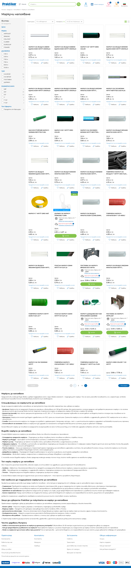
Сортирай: (30, 21)
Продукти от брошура (12, 109)
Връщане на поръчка (74, 553)
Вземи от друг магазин (66, 221)
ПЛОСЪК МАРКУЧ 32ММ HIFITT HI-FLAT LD (63, 315)
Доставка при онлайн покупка (77, 546)
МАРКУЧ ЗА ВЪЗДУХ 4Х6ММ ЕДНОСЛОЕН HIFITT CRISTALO (39, 48)
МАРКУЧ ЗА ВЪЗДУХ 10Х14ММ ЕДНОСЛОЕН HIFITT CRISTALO (39, 89)
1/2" (5, 94)
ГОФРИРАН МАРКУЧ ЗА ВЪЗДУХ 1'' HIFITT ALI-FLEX (90, 363)
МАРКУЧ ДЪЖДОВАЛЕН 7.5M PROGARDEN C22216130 (91, 315)
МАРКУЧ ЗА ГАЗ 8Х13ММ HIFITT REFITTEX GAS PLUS (115, 89)
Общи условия (6, 549)
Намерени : (60, 21)
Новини (4, 546)
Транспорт (71, 542)
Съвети (70, 539)
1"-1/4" (5, 100)
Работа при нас (6, 542)
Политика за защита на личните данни (15, 556)
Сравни (44, 63)
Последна (124, 385)
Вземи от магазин (73, 549)
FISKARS (7, 47)
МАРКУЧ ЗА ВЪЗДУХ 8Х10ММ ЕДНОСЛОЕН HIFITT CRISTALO (117, 48)
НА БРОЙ (7, 74)
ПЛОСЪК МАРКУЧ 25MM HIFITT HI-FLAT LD (63, 266)
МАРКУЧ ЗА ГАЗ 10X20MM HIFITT (38, 363)
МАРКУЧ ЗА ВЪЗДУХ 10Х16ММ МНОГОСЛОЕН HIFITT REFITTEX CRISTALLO (91, 173)
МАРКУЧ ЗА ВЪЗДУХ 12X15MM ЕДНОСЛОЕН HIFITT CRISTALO (65, 89)
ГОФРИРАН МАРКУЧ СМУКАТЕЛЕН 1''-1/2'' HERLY (64, 363)
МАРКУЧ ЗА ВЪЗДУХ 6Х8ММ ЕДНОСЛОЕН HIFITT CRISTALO (65, 48)
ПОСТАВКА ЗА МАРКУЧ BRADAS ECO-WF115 (89, 266)
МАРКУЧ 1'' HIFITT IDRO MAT (39, 213)
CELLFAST (7, 39)
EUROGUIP (7, 44)
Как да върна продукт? (108, 549)
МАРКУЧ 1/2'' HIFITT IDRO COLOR (89, 48)
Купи (65, 236)
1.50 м (6, 54)
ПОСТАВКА (7, 79)
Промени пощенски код (66, 225)
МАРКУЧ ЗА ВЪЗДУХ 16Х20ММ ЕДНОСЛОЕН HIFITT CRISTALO (39, 173)
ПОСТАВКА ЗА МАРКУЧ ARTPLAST (114, 315)
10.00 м (6, 67)
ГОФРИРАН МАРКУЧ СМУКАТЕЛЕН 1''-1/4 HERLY (115, 214)
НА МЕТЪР (7, 77)
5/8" (5, 89)
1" (4, 97)
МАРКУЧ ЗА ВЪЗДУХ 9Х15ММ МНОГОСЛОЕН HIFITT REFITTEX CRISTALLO (65, 173)
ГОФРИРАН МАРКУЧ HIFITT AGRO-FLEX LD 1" (39, 315)
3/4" (5, 92)
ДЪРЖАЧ (7, 82)
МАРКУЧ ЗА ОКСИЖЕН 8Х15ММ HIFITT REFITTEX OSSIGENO (89, 131)
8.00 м (6, 65)
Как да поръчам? (105, 546)
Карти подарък (105, 542)
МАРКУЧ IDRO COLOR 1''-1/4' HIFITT (116, 363)
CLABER (6, 42)
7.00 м (6, 59)
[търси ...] (52, 4)
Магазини (37, 542)
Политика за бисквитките (10, 553)
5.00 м (6, 56)
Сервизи (37, 546)
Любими (35, 63)
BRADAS (7, 36)
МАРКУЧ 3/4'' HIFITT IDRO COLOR (63, 131)
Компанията (5, 539)
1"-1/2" (5, 103)
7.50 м (6, 62)
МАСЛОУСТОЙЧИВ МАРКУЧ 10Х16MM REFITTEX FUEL (39, 131)
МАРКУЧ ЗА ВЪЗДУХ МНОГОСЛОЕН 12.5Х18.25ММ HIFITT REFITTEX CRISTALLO (90, 215)
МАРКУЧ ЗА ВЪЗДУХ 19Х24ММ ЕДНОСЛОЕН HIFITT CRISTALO (39, 267)
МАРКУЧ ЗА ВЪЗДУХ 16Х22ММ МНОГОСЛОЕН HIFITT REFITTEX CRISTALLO (117, 267)
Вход (85, 4)
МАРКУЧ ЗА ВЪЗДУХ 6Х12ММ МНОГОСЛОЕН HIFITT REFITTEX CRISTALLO (91, 90)
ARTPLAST (7, 33)
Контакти (38, 539)
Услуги (102, 539)
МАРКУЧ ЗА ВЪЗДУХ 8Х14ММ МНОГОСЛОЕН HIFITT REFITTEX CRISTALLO (117, 131)
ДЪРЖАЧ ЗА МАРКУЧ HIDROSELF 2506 (62, 214)
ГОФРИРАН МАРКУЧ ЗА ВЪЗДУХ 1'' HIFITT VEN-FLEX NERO (116, 173)
